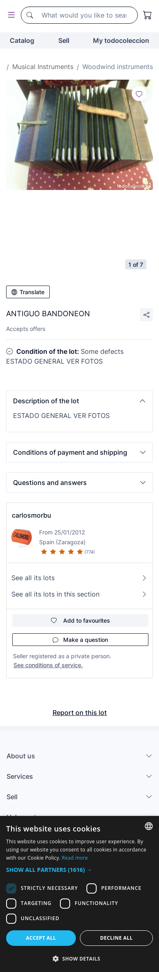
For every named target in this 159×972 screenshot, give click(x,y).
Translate (27, 291)
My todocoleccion (121, 40)
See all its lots (79, 578)
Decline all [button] (116, 937)
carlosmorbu (31, 515)
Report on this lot (80, 712)
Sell (63, 40)
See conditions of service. (48, 664)
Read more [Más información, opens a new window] (75, 857)
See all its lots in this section (79, 594)
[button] (79, 401)
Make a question (80, 639)
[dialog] (79, 894)
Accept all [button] (41, 937)
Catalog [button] (22, 40)
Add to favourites (80, 620)
